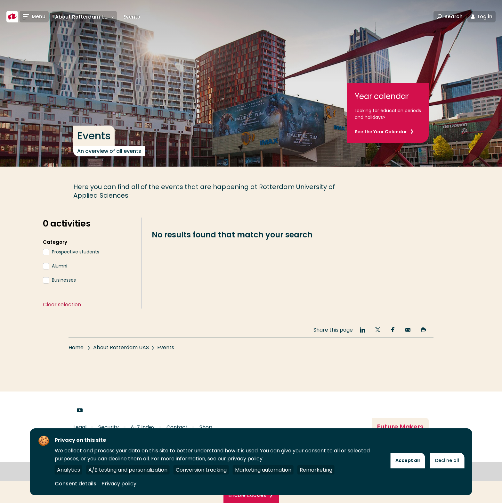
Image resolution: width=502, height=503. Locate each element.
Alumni (59, 266)
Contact (177, 427)
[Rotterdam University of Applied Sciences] (12, 16)
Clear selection (62, 304)
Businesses (64, 280)
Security (108, 427)
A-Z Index (143, 427)
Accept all (407, 460)
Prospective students (75, 252)
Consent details (75, 483)
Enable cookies (247, 495)
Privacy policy (118, 483)
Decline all (447, 460)
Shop (205, 427)
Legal (79, 427)
